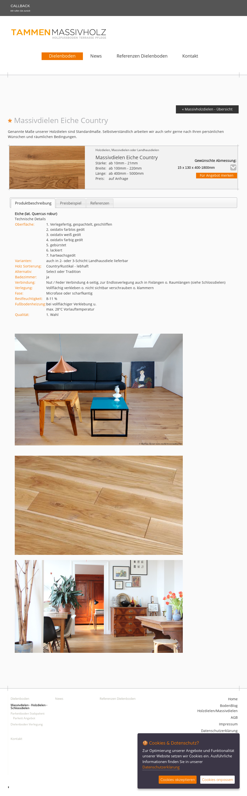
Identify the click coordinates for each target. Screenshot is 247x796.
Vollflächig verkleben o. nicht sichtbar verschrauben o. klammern (100, 288)
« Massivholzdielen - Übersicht (207, 109)
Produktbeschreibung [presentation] (33, 203)
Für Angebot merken (216, 175)
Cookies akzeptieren (177, 779)
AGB (234, 718)
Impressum (228, 724)
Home (233, 699)
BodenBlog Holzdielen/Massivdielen (217, 708)
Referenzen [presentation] (99, 203)
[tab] (33, 203)
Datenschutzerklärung (219, 731)
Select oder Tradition (63, 272)
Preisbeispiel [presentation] (70, 203)
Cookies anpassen (217, 779)
